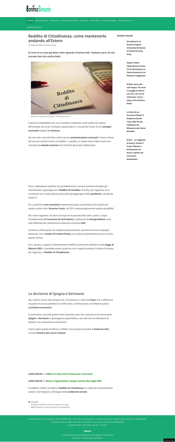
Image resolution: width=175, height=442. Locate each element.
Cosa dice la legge (109, 20)
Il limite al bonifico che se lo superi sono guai (50, 404)
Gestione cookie (169, 440)
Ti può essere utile (126, 20)
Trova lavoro (54, 20)
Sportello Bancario (34, 27)
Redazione (77, 438)
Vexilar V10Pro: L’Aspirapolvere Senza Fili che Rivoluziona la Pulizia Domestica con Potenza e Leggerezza (136, 69)
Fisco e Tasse (95, 20)
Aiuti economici (41, 20)
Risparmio (84, 20)
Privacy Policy (87, 438)
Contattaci (104, 425)
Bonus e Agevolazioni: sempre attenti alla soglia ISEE (73, 381)
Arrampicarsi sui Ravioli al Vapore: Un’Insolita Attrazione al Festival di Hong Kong (136, 47)
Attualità (30, 20)
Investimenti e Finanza (69, 20)
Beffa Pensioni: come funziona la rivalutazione (50, 407)
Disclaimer (98, 438)
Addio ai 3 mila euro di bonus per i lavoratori (69, 374)
